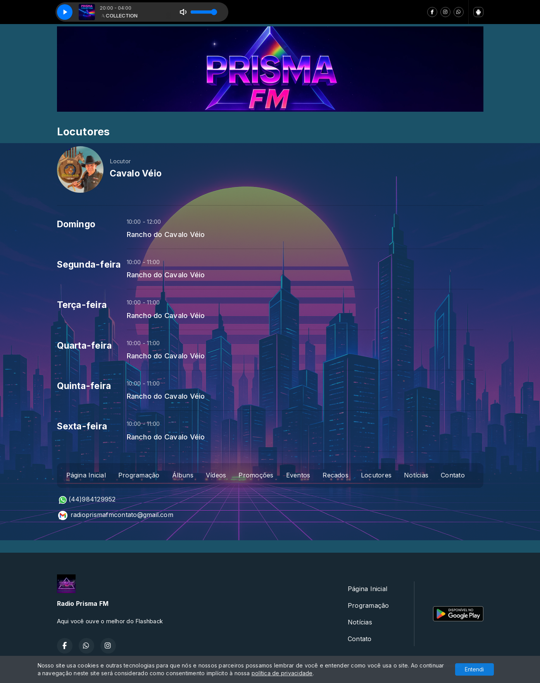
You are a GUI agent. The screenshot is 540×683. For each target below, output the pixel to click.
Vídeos (216, 475)
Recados (335, 475)
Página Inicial (86, 475)
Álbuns (182, 475)
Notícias (416, 475)
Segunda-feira (89, 264)
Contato (453, 475)
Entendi (474, 669)
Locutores (376, 475)
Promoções (255, 475)
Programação (139, 475)
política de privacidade (282, 673)
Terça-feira (82, 304)
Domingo (76, 224)
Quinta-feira (84, 385)
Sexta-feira (82, 426)
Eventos (298, 475)
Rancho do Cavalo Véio (166, 234)
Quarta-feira (84, 345)
